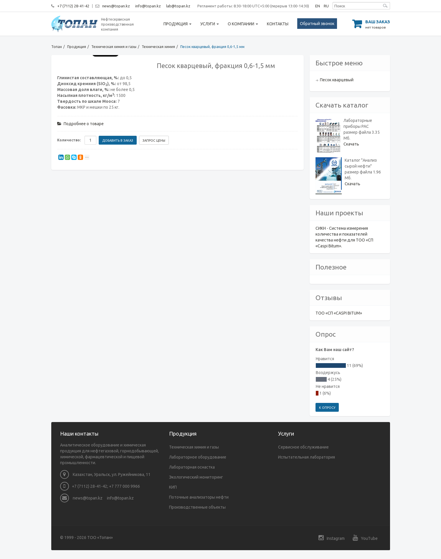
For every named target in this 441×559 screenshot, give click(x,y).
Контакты (277, 24)
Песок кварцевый (337, 79)
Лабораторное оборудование (197, 457)
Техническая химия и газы (113, 47)
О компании (243, 24)
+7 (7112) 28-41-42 (73, 6)
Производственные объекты (197, 507)
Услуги (209, 24)
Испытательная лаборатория (306, 457)
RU (326, 6)
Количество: (69, 140)
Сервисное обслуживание (303, 447)
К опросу (327, 407)
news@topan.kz (116, 6)
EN (317, 6)
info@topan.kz (148, 6)
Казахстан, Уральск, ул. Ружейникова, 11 (105, 474)
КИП (173, 487)
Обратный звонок (317, 23)
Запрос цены (154, 140)
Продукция (177, 24)
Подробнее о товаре (80, 123)
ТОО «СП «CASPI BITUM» (339, 313)
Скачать (351, 144)
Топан (56, 47)
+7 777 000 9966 (124, 486)
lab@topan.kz (178, 6)
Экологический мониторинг (196, 477)
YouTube (365, 538)
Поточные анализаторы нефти (199, 497)
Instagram (331, 538)
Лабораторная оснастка (192, 467)
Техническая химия (158, 47)
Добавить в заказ (117, 140)
